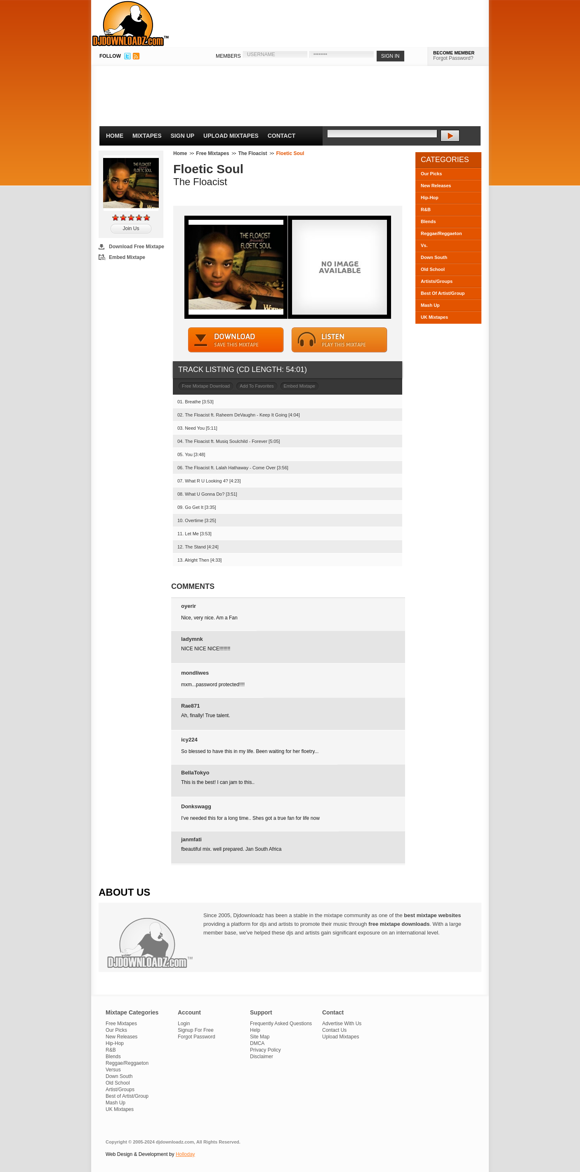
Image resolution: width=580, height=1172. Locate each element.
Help (255, 1030)
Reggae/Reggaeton (441, 233)
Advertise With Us (341, 1023)
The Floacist (252, 153)
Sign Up (183, 135)
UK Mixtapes (434, 317)
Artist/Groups (120, 1089)
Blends (428, 221)
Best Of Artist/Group (443, 293)
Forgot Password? (453, 58)
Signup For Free (196, 1030)
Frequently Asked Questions (281, 1023)
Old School (433, 269)
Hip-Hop (430, 197)
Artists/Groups (437, 281)
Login (184, 1023)
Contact (281, 135)
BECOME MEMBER (453, 52)
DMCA (257, 1043)
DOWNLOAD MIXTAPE (236, 340)
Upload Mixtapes (231, 135)
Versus (113, 1070)
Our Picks (431, 173)
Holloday (185, 1154)
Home (114, 135)
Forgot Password (196, 1037)
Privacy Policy (265, 1050)
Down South (434, 257)
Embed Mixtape (127, 257)
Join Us (131, 228)
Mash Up (430, 305)
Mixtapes (147, 135)
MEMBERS (228, 56)
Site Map (259, 1037)
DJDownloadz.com (130, 23)
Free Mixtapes (212, 153)
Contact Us (334, 1030)
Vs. (424, 245)
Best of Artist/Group (127, 1096)
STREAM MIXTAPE (339, 340)
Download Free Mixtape (136, 246)
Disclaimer (261, 1056)
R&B (426, 209)
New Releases (436, 185)
